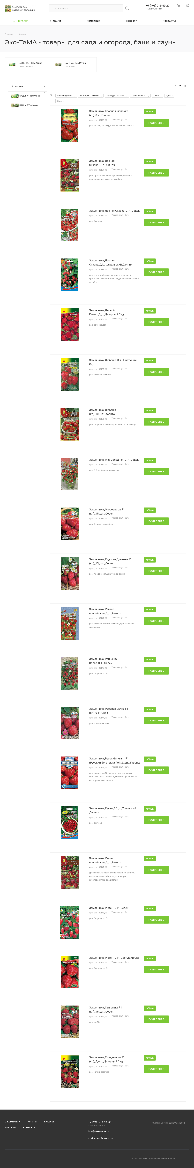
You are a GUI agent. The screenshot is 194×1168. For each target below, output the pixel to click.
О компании (12, 1121)
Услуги (32, 1121)
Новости (10, 1127)
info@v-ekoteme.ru (98, 1131)
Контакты (29, 1127)
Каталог (49, 1121)
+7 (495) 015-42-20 (157, 5)
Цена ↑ (169, 95)
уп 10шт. (150, 112)
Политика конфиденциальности (168, 1123)
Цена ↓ (60, 101)
